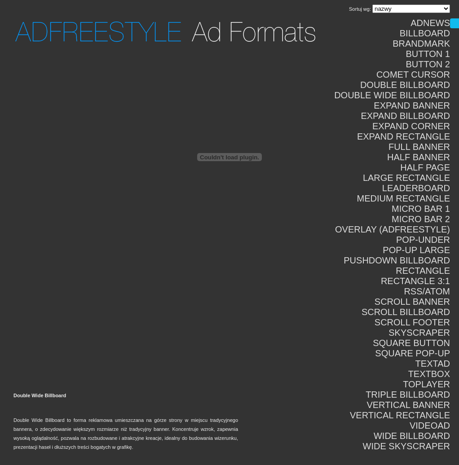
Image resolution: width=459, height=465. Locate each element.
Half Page (425, 167)
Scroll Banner (412, 302)
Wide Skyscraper (406, 446)
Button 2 (428, 64)
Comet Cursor (413, 74)
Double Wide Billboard (392, 95)
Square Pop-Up (412, 353)
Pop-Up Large (416, 250)
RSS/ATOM (427, 291)
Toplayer (426, 384)
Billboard (425, 33)
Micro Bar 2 (421, 219)
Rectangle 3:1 (415, 281)
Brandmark (421, 43)
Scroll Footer (412, 322)
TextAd (432, 363)
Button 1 (428, 54)
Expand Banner (412, 105)
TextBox (429, 374)
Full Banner (419, 147)
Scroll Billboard (406, 312)
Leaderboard (416, 188)
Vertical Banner (408, 405)
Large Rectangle (406, 178)
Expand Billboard (405, 116)
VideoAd (430, 425)
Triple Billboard (408, 394)
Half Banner (418, 157)
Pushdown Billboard (397, 260)
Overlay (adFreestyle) (392, 229)
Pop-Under (423, 240)
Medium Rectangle (403, 198)
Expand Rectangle (403, 136)
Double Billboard (405, 85)
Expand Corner (411, 126)
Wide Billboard (412, 436)
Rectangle (423, 271)
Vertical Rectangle (400, 415)
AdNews (430, 23)
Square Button (411, 343)
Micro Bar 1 (421, 209)
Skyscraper (419, 333)
